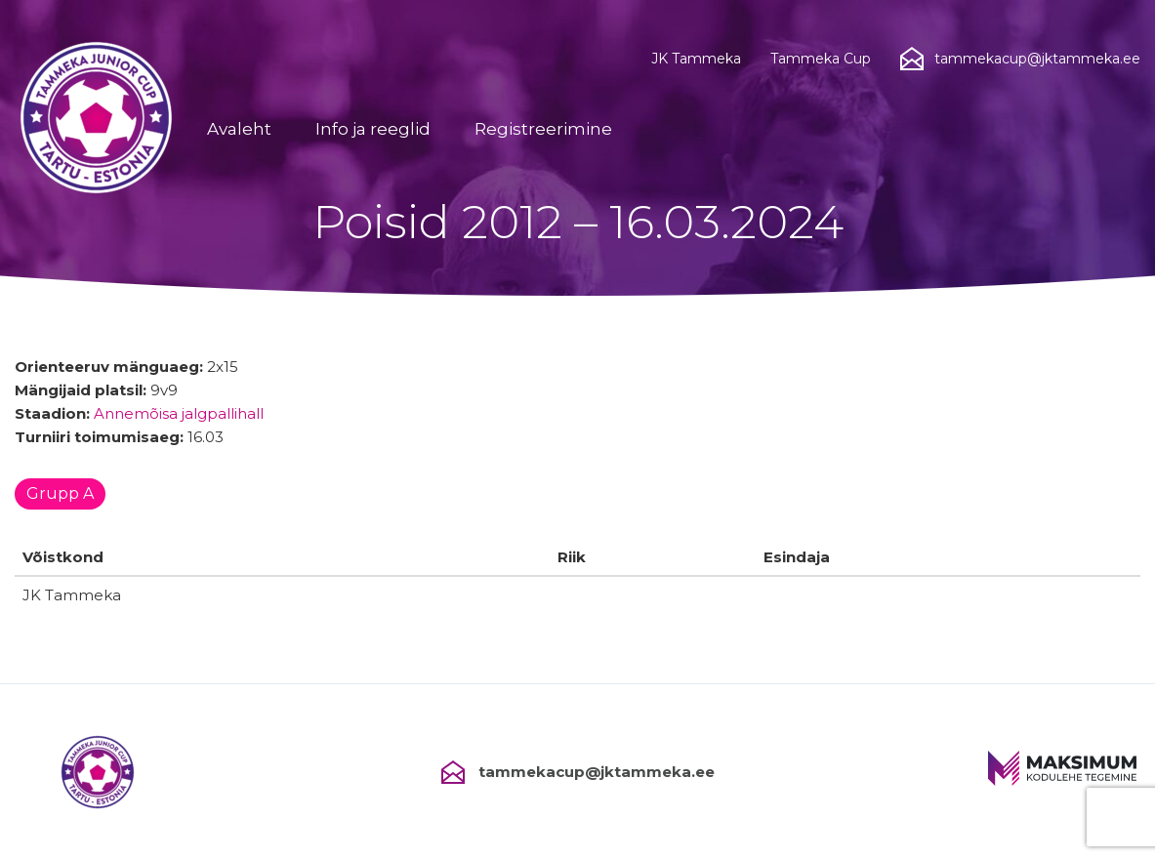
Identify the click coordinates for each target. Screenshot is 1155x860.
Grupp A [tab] (60, 493)
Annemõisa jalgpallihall (179, 413)
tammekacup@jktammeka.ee (578, 772)
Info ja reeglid (373, 129)
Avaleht (239, 129)
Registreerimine (543, 129)
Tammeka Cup (820, 58)
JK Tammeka (696, 58)
